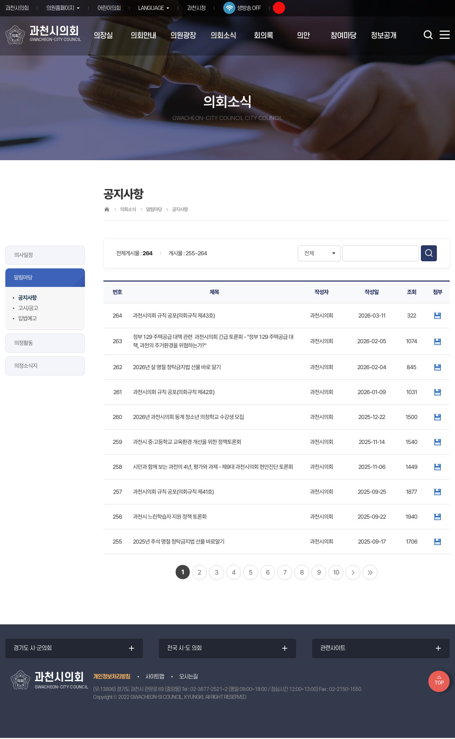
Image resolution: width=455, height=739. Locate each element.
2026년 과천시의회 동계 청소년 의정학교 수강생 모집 (188, 417)
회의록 (263, 36)
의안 (303, 36)
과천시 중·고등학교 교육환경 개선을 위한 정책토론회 (187, 442)
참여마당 (343, 36)
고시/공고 (28, 308)
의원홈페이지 (60, 8)
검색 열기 (428, 34)
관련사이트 (333, 649)
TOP (439, 683)
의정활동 (23, 343)
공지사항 (27, 297)
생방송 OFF (251, 8)
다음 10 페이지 (353, 572)
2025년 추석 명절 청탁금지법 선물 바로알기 (178, 541)
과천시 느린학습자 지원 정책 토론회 (170, 516)
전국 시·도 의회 (185, 649)
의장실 (103, 36)
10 (336, 572)
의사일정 (23, 255)
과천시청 (198, 8)
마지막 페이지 (370, 572)
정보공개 (383, 36)
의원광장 (183, 36)
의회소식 (223, 36)
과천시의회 (16, 8)
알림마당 (23, 277)
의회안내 (143, 36)
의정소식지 (25, 365)
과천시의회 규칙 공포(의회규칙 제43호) (174, 315)
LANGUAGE (152, 8)
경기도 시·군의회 (33, 649)
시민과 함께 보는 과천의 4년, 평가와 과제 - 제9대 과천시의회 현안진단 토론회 (213, 466)
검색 (429, 253)
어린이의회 (110, 8)
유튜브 (281, 8)
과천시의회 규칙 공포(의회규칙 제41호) (173, 491)
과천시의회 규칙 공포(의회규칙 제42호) (173, 392)
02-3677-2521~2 (209, 690)
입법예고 (27, 318)
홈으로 (106, 209)
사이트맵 (154, 678)
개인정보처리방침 (111, 678)
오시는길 (188, 678)
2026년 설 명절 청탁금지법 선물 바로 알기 (177, 367)
